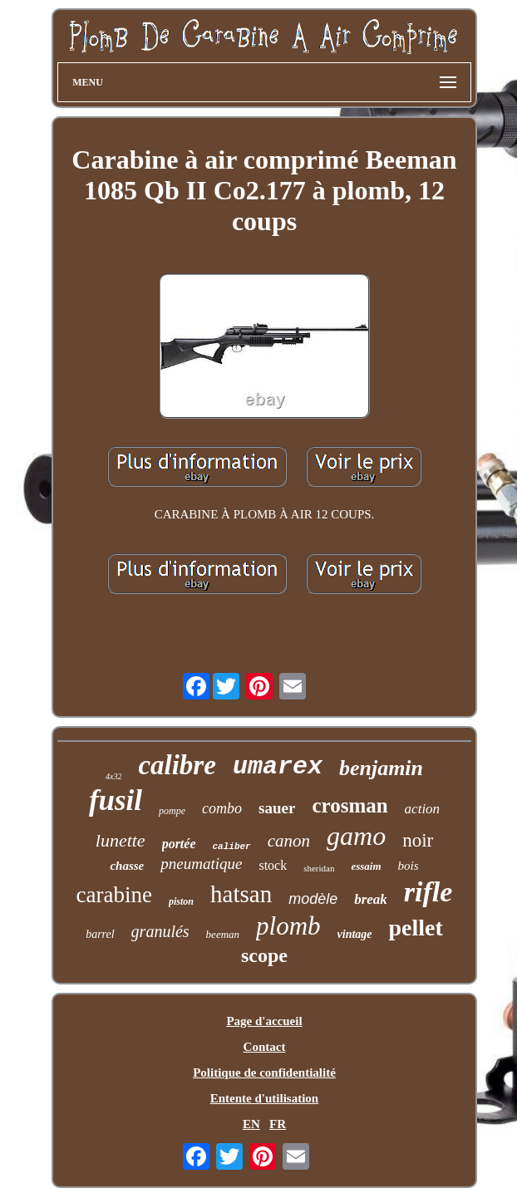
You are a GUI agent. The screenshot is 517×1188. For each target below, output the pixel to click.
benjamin (381, 768)
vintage (354, 934)
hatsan (241, 894)
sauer (276, 808)
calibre (176, 765)
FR (277, 1124)
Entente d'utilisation (264, 1098)
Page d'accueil (264, 1021)
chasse (127, 865)
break (370, 899)
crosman (349, 805)
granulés (160, 931)
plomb (288, 925)
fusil (115, 800)
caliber (232, 847)
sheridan (318, 868)
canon (289, 841)
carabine (114, 894)
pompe (172, 811)
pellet (416, 927)
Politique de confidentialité (264, 1072)
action (423, 809)
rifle (428, 891)
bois (408, 865)
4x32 (113, 776)
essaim (366, 866)
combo (222, 808)
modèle (312, 899)
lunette (120, 840)
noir (417, 840)
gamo (356, 836)
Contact (265, 1046)
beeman (222, 934)
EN (251, 1124)
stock (272, 865)
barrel (100, 934)
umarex (278, 767)
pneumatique (201, 863)
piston (181, 901)
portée (179, 844)
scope (264, 955)
